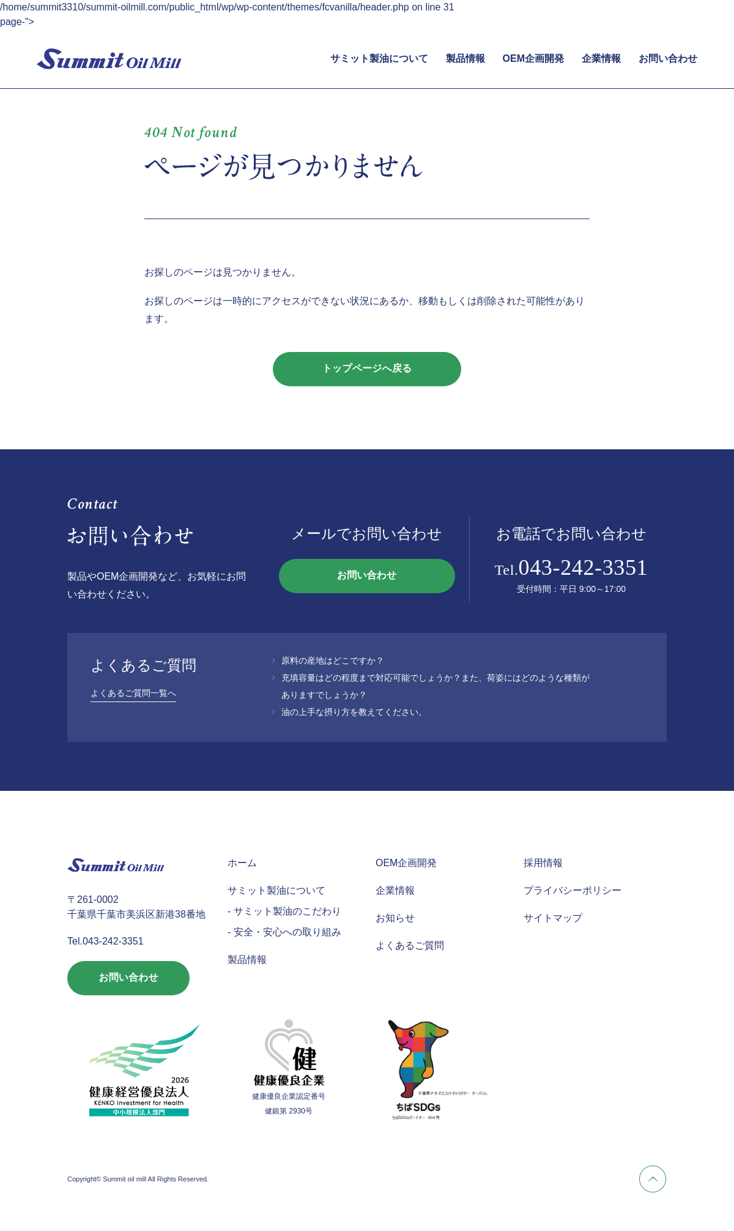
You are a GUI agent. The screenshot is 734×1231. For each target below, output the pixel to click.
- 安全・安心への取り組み (284, 932)
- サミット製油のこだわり (284, 911)
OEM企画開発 (533, 58)
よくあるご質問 (410, 945)
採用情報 (543, 863)
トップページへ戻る (367, 369)
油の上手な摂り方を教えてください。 (354, 712)
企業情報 (601, 58)
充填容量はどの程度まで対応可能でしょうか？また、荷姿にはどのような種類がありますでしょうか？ (435, 686)
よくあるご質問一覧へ (133, 693)
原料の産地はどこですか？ (332, 660)
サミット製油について (379, 58)
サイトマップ (553, 918)
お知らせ (395, 918)
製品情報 (465, 58)
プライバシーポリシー (572, 890)
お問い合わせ (668, 58)
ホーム (242, 863)
